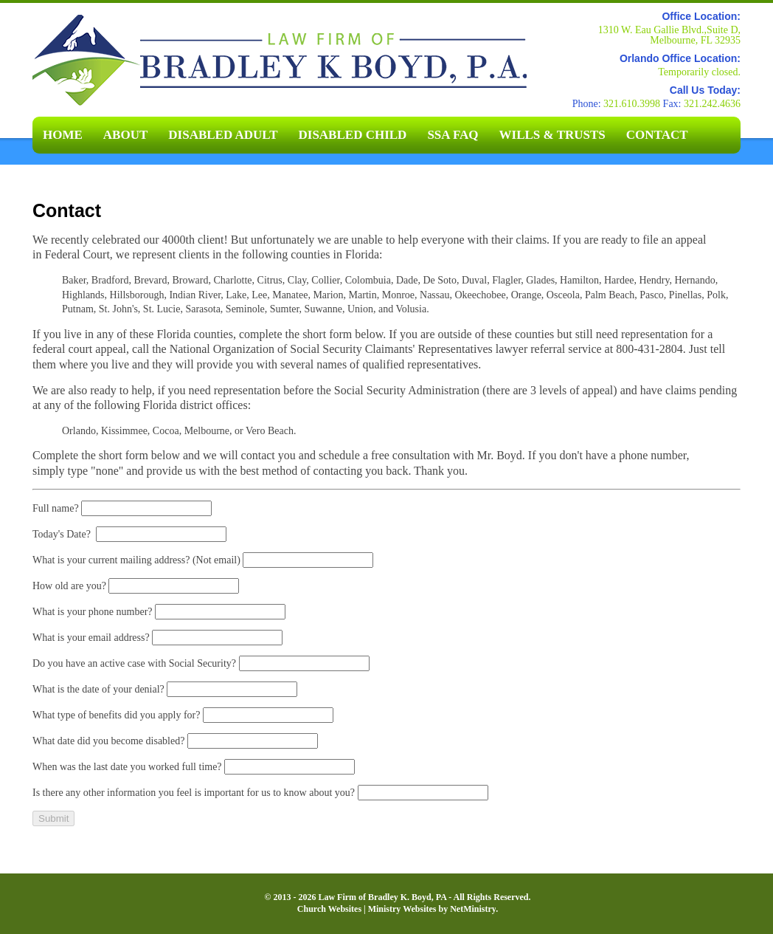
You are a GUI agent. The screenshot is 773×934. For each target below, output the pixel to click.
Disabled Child (353, 135)
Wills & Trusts (552, 135)
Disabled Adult (222, 135)
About (125, 135)
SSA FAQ (452, 135)
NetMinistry (473, 909)
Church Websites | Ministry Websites (368, 909)
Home (63, 135)
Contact (657, 135)
